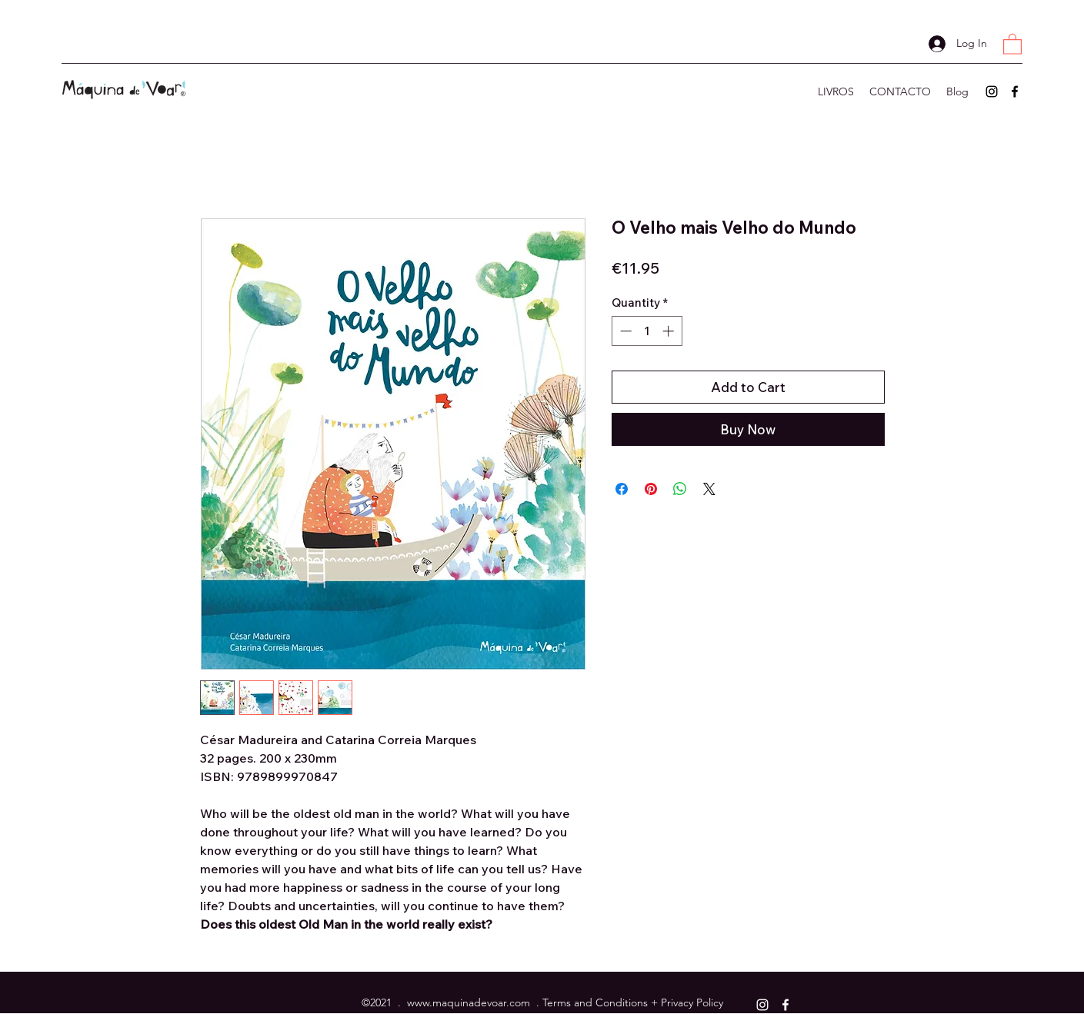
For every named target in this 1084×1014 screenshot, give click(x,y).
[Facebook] (1014, 91)
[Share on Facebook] (621, 489)
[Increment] (669, 331)
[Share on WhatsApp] (680, 489)
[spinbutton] (646, 331)
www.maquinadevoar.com (468, 1002)
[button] (1012, 43)
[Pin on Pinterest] (651, 489)
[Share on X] (709, 489)
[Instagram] (991, 91)
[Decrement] (624, 331)
